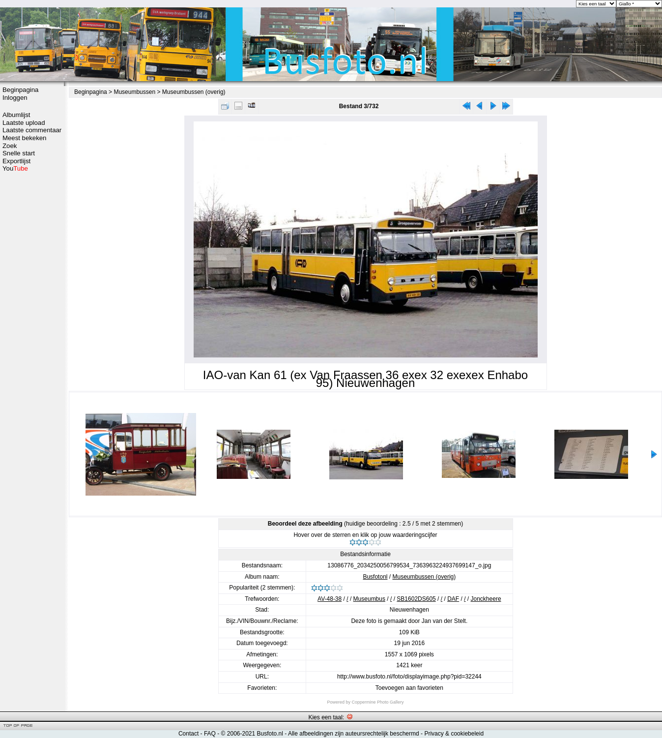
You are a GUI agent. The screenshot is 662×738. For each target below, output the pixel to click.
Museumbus (369, 598)
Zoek (9, 145)
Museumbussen (134, 92)
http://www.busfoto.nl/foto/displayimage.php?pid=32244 (409, 676)
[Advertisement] (31, 327)
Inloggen (15, 97)
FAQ (210, 733)
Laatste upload (23, 122)
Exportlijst (16, 161)
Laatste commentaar (31, 130)
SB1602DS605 (416, 598)
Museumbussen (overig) (194, 92)
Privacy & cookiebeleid (454, 733)
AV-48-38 (329, 598)
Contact (188, 733)
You (15, 168)
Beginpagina (20, 89)
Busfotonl (375, 576)
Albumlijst (16, 114)
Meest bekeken (24, 138)
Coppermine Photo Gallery (377, 702)
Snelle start (18, 153)
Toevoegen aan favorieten (409, 687)
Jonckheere (486, 598)
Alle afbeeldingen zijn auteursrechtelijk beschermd (353, 733)
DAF (453, 598)
